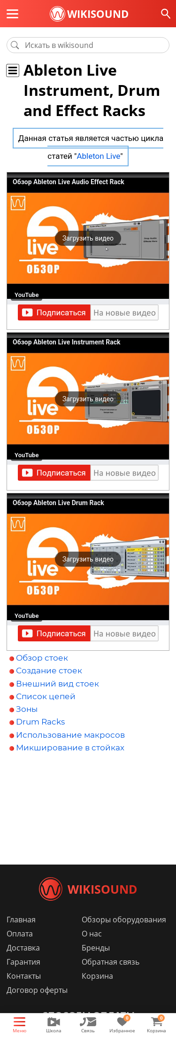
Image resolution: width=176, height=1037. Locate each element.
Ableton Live (98, 156)
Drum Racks (40, 721)
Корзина (97, 976)
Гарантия (23, 962)
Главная (21, 919)
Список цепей (46, 696)
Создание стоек (49, 670)
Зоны (27, 709)
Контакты (24, 976)
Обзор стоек (42, 658)
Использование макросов (70, 735)
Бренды (96, 948)
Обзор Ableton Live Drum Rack (58, 503)
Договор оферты (37, 990)
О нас (92, 933)
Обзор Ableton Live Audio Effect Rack (68, 182)
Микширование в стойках (70, 747)
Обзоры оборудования (124, 919)
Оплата (20, 933)
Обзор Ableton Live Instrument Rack (67, 342)
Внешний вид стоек (57, 683)
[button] (88, 238)
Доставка (23, 948)
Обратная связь (110, 962)
